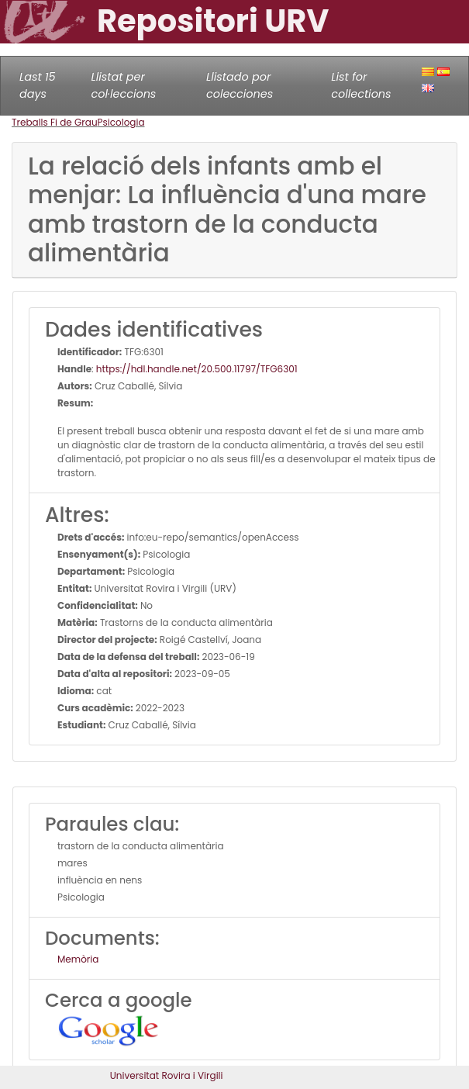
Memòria (77, 959)
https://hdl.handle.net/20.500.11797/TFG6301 (197, 368)
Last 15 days (37, 85)
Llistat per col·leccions (123, 85)
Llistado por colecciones (239, 85)
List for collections (361, 85)
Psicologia (121, 122)
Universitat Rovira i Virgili (166, 1075)
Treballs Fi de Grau (55, 122)
